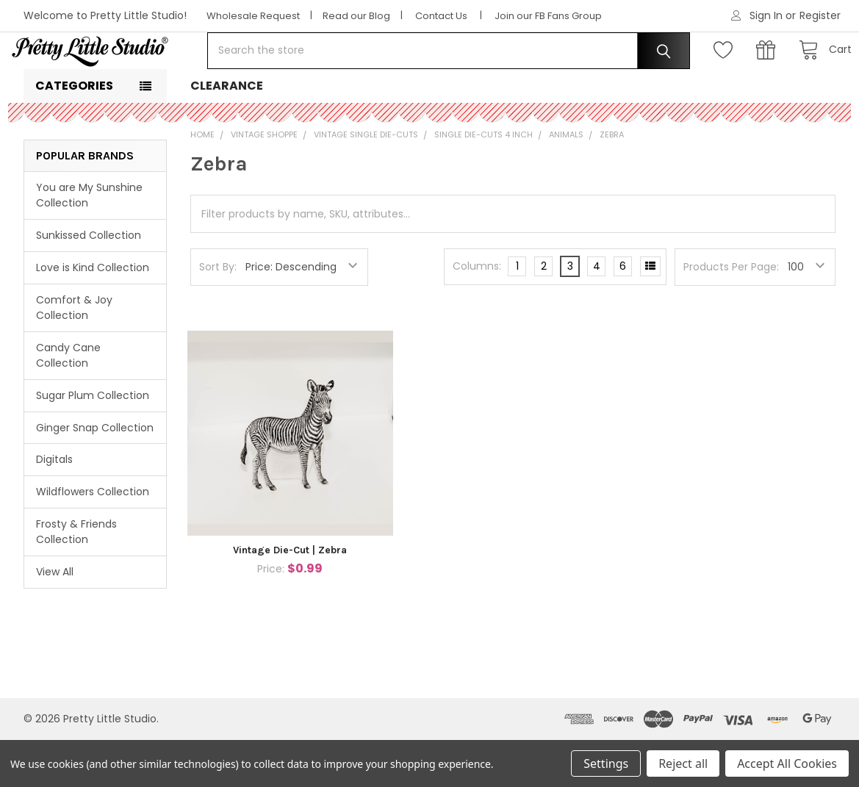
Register (820, 15)
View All (54, 618)
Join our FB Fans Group (548, 16)
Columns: (477, 313)
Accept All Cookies (787, 763)
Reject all (683, 763)
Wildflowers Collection (92, 538)
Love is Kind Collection (92, 314)
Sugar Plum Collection (92, 442)
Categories (74, 132)
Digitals (54, 506)
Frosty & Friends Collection (76, 579)
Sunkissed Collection (88, 282)
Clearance (226, 132)
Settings (605, 763)
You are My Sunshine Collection (89, 242)
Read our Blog (356, 16)
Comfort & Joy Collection (74, 354)
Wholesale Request (253, 16)
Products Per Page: (731, 313)
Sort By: (218, 313)
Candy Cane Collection (68, 402)
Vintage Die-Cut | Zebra (290, 597)
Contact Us (441, 16)
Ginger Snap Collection (95, 474)
